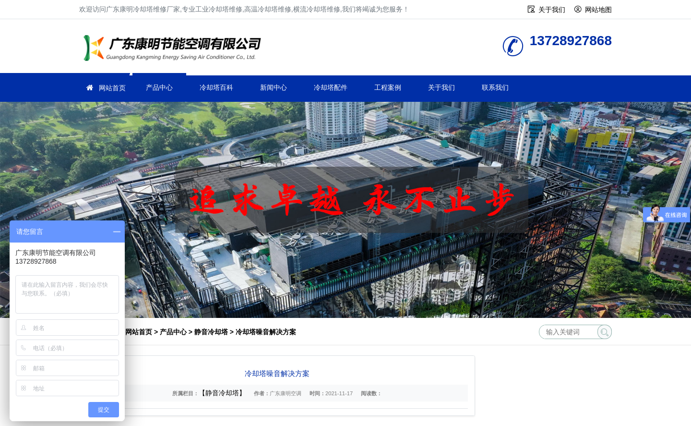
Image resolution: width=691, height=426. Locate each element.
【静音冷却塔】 (222, 393)
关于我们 (551, 9)
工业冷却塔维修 (175, 49)
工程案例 (387, 87)
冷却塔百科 (216, 87)
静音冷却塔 (211, 332)
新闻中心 (273, 87)
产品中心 (159, 87)
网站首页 (112, 88)
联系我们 (495, 87)
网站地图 (598, 9)
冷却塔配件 (330, 87)
